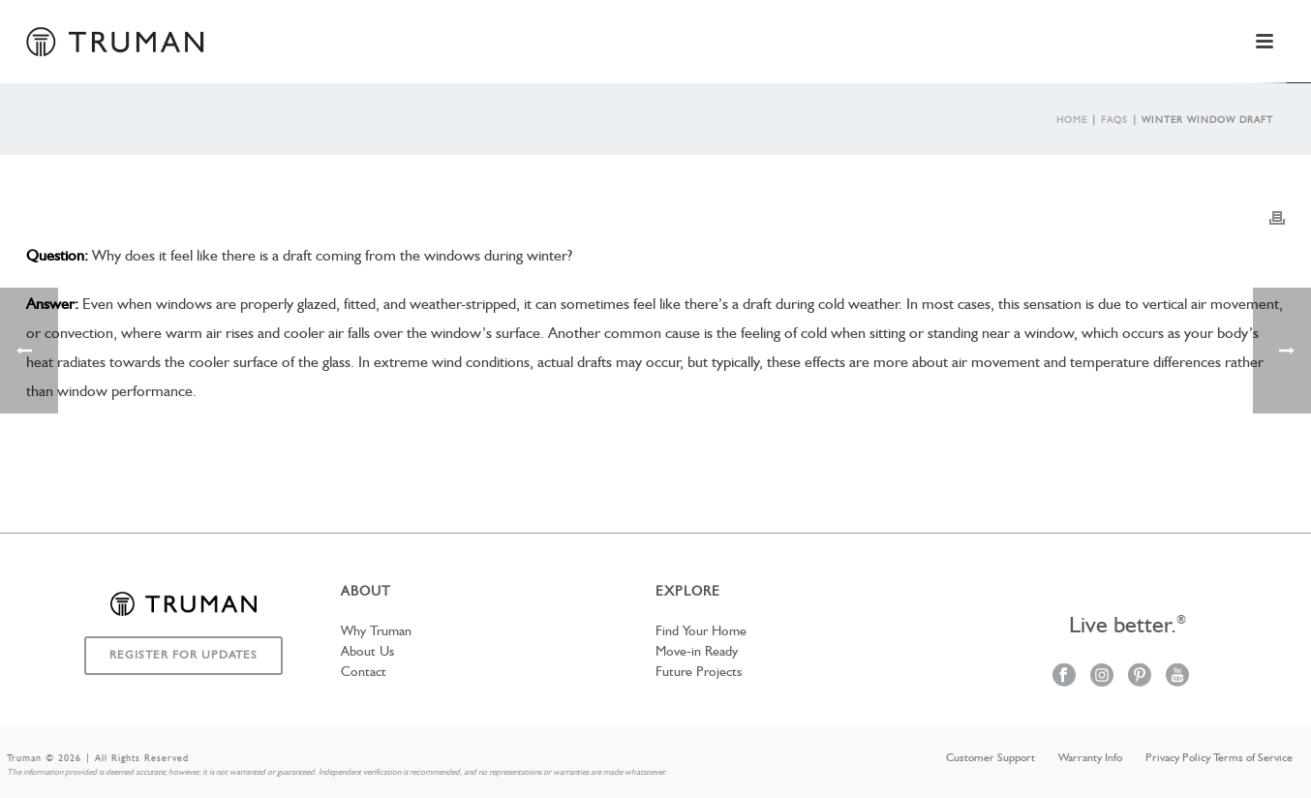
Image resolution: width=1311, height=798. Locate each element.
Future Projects (699, 672)
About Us (367, 652)
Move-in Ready (697, 652)
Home (1071, 120)
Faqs (1114, 120)
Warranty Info (1090, 758)
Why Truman (376, 631)
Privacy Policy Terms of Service (1219, 758)
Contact (363, 672)
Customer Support (990, 758)
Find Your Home (701, 631)
